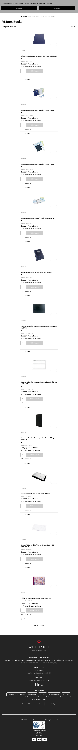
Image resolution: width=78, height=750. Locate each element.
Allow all (57, 8)
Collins (23, 51)
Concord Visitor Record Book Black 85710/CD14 (35, 494)
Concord (23, 488)
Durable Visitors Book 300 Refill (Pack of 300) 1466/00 (37, 218)
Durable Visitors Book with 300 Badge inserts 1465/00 (37, 164)
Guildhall (23, 321)
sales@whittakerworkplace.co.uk (39, 680)
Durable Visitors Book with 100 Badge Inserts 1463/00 (37, 110)
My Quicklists (32, 694)
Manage (19, 8)
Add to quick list (26, 75)
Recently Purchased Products (16, 694)
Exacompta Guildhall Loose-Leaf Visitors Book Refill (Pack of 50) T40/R (39, 383)
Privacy (41, 704)
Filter (73, 27)
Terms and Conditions (28, 704)
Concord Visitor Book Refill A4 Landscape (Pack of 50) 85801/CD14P (37, 546)
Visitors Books (33, 64)
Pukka (23, 593)
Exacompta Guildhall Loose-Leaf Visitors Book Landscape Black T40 (39, 327)
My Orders (42, 694)
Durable (23, 105)
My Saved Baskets (54, 694)
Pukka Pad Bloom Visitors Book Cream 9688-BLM (36, 598)
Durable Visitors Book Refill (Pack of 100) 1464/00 (36, 272)
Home (24, 16)
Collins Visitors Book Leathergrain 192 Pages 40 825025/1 (39, 56)
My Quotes (66, 694)
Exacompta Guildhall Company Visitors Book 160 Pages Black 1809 (38, 439)
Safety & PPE (34, 16)
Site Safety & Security (48, 16)
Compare (25, 79)
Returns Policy (51, 704)
